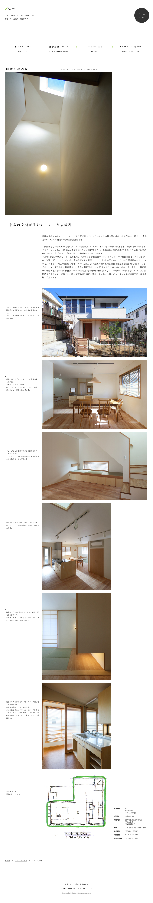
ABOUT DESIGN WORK (58, 44)
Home (62, 69)
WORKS (94, 44)
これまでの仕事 (76, 69)
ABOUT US (23, 44)
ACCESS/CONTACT (130, 44)
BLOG (142, 15)
